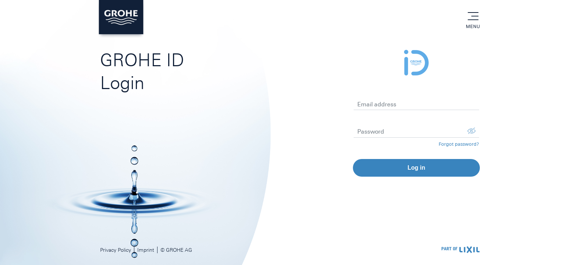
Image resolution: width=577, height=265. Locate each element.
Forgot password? (459, 144)
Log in (416, 168)
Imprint (145, 250)
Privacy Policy (115, 250)
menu (473, 16)
